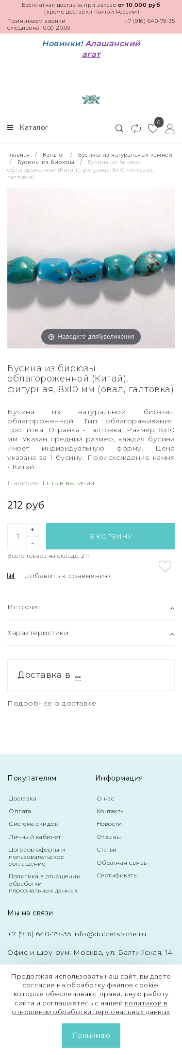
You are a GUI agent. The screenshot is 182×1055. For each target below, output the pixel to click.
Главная (19, 154)
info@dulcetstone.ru (110, 933)
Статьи (107, 849)
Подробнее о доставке (51, 703)
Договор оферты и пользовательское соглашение (37, 856)
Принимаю (91, 1035)
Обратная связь (122, 862)
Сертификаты (117, 875)
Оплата (20, 811)
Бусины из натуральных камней (125, 154)
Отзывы (109, 836)
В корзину (110, 536)
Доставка (22, 798)
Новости (109, 823)
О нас (106, 798)
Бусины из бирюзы (45, 162)
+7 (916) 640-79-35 (149, 21)
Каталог (54, 154)
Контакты (111, 811)
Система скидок (33, 823)
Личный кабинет (35, 836)
